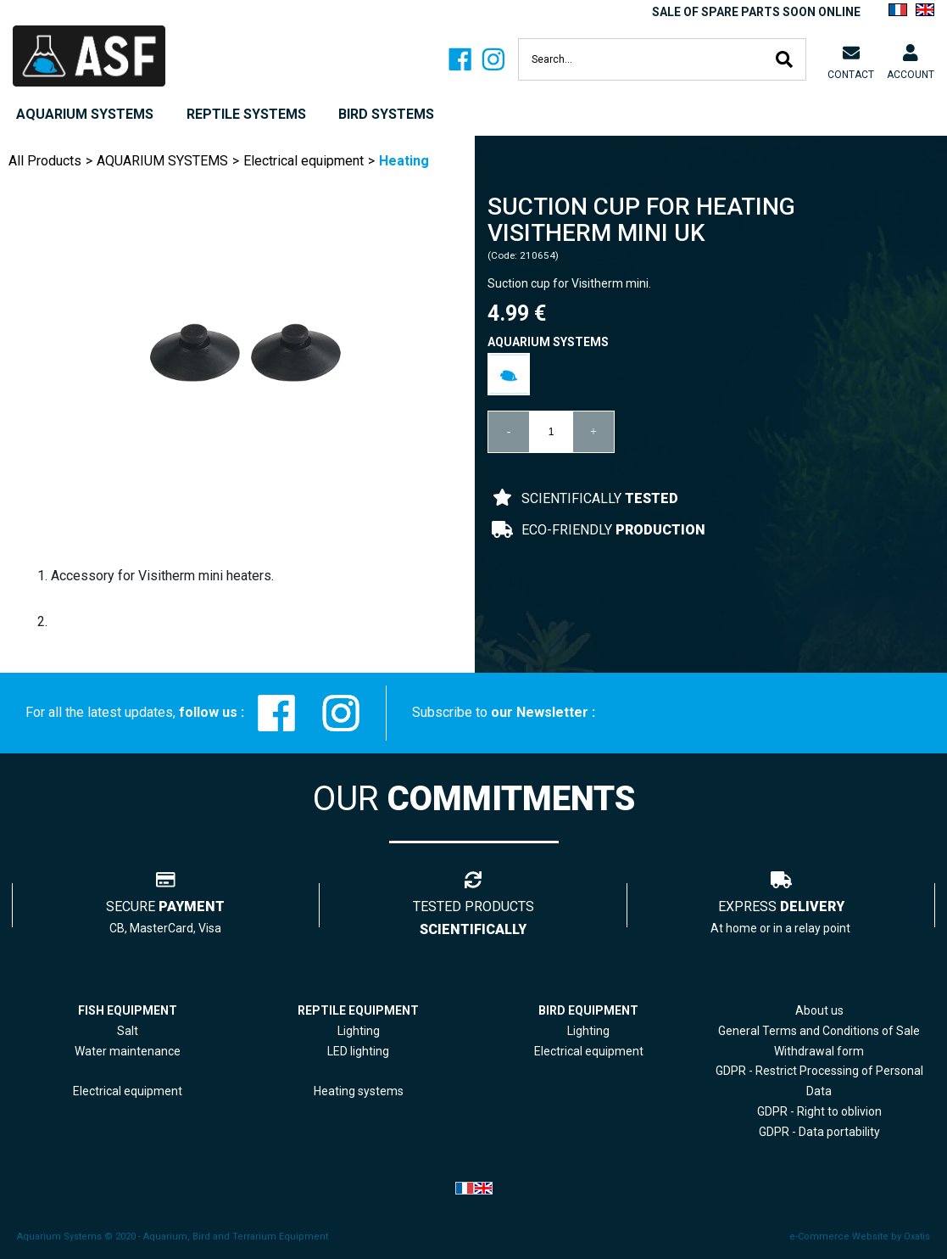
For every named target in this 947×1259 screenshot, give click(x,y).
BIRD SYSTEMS (386, 114)
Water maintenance (128, 1051)
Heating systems (359, 1091)
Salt (127, 1031)
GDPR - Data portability (819, 1132)
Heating (404, 161)
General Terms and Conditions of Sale (819, 1031)
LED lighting (358, 1051)
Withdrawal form (819, 1051)
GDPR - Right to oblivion (819, 1111)
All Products (44, 161)
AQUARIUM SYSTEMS (84, 114)
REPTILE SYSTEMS (246, 114)
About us (819, 1010)
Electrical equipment (303, 161)
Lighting (358, 1031)
